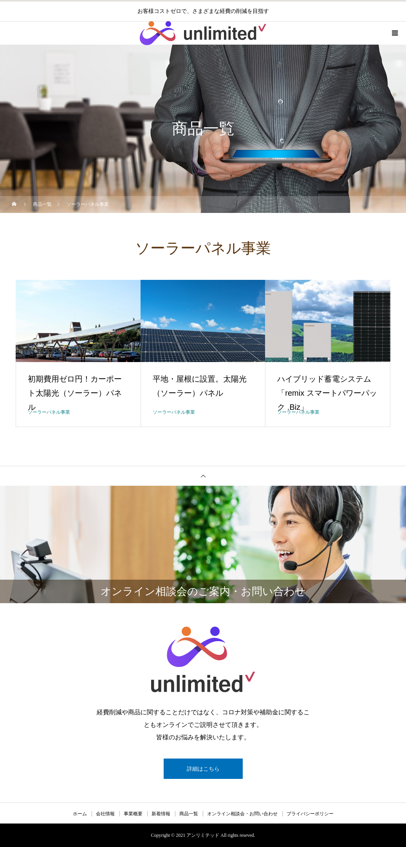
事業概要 (133, 813)
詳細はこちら (203, 769)
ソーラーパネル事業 (49, 412)
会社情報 (105, 813)
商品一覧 (188, 813)
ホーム (80, 813)
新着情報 (161, 813)
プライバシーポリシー (310, 813)
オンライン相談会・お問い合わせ (242, 813)
